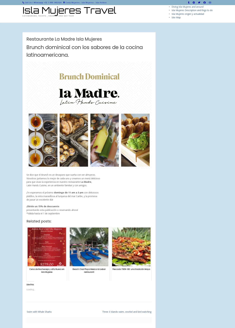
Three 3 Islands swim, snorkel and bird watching (126, 311)
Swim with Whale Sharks (39, 311)
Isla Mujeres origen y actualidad (188, 13)
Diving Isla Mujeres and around (187, 6)
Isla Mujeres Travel (69, 10)
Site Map (176, 17)
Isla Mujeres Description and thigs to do (192, 10)
